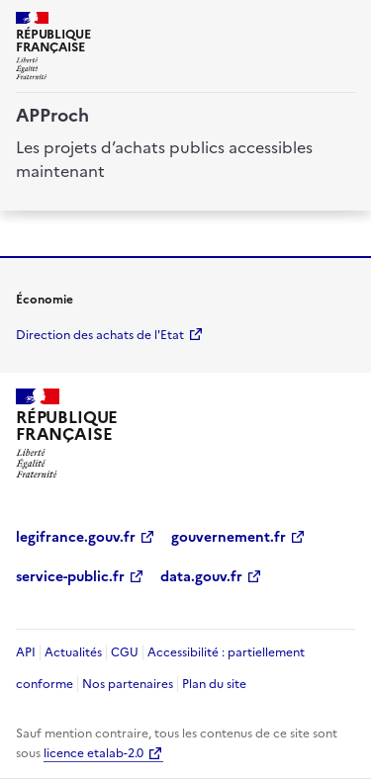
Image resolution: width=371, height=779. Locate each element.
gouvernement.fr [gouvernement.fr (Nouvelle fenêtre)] (228, 537)
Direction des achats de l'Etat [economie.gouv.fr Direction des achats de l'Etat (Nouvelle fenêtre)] (100, 335)
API (26, 652)
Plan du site (214, 684)
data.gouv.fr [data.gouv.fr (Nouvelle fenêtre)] (201, 576)
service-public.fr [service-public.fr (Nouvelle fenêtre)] (70, 576)
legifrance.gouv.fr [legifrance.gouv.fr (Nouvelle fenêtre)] (76, 537)
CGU (125, 652)
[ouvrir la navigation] (343, 23)
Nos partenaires (127, 684)
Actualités (73, 652)
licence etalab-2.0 (93, 753)
